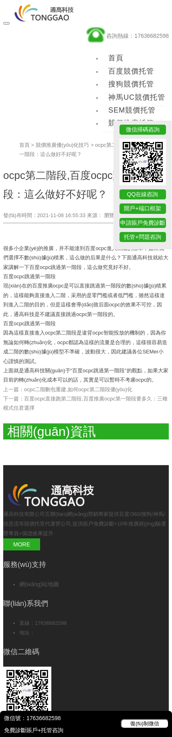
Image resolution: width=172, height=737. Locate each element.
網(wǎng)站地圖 (39, 584)
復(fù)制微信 (144, 724)
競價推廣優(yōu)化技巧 (62, 145)
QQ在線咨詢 (142, 194)
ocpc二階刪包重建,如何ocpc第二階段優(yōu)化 (78, 389)
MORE (21, 544)
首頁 (115, 58)
